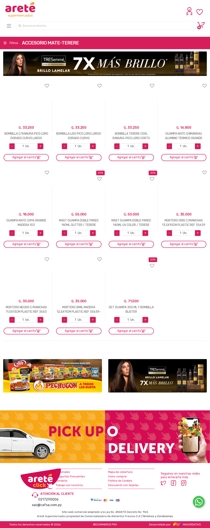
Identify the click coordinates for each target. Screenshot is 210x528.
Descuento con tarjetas (123, 485)
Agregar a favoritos (26, 83)
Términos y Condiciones (157, 516)
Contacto (62, 480)
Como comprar (117, 476)
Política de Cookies (120, 480)
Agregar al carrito (24, 157)
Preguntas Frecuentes (70, 476)
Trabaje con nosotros (69, 485)
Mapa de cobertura (120, 472)
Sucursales (63, 472)
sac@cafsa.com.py (47, 505)
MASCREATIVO (187, 524)
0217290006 (48, 499)
